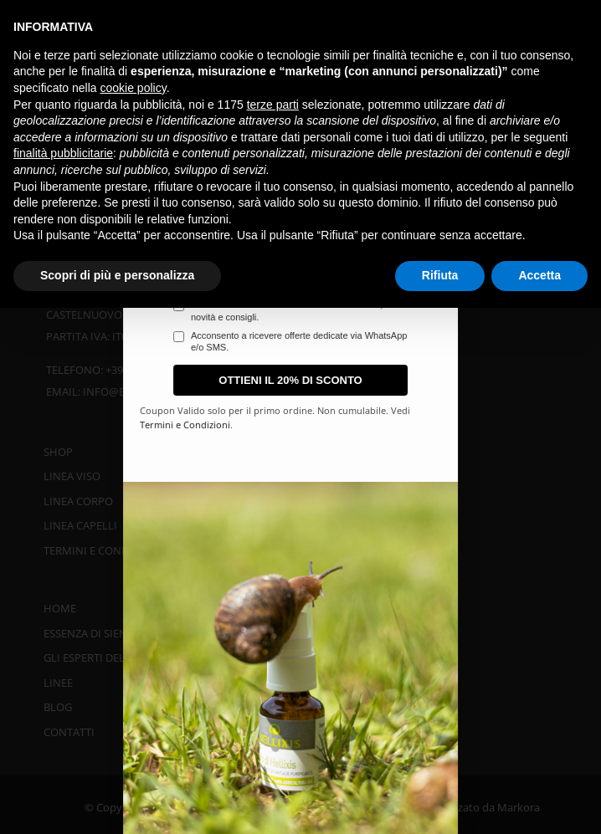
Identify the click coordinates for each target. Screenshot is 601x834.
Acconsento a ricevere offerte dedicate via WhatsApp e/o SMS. (468, 341)
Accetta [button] (539, 275)
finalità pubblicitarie (63, 153)
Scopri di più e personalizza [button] (117, 275)
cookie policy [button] (133, 88)
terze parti (273, 104)
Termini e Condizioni (354, 424)
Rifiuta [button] (440, 275)
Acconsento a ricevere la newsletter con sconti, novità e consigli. (456, 310)
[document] (300, 417)
